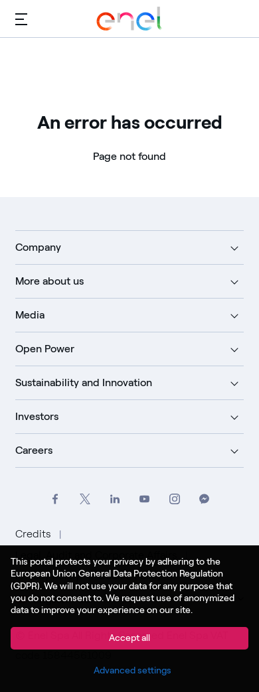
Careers (33, 450)
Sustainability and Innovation (83, 382)
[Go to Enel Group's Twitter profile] (85, 499)
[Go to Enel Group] (129, 19)
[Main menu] (21, 18)
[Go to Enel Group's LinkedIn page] (115, 499)
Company (38, 247)
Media (29, 315)
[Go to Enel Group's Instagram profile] (174, 499)
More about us (49, 281)
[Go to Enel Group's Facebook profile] (55, 499)
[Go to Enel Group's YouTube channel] (144, 499)
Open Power (44, 348)
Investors (36, 416)
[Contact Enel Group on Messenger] (204, 499)
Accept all (129, 638)
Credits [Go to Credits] (34, 533)
